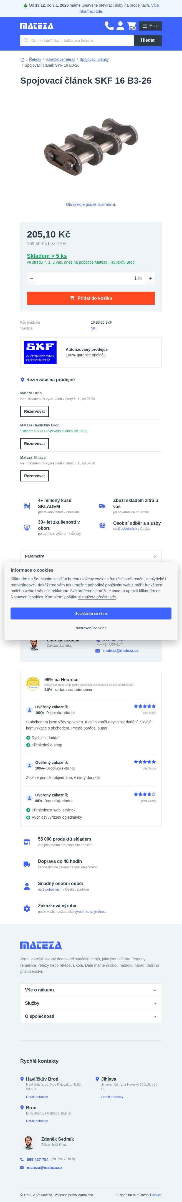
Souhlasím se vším (91, 613)
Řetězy (35, 59)
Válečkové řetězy (60, 59)
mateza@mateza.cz (116, 650)
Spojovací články (94, 59)
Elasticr (155, 1195)
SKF (94, 328)
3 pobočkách (127, 529)
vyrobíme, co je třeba (89, 912)
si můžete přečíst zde (97, 597)
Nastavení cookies (91, 628)
